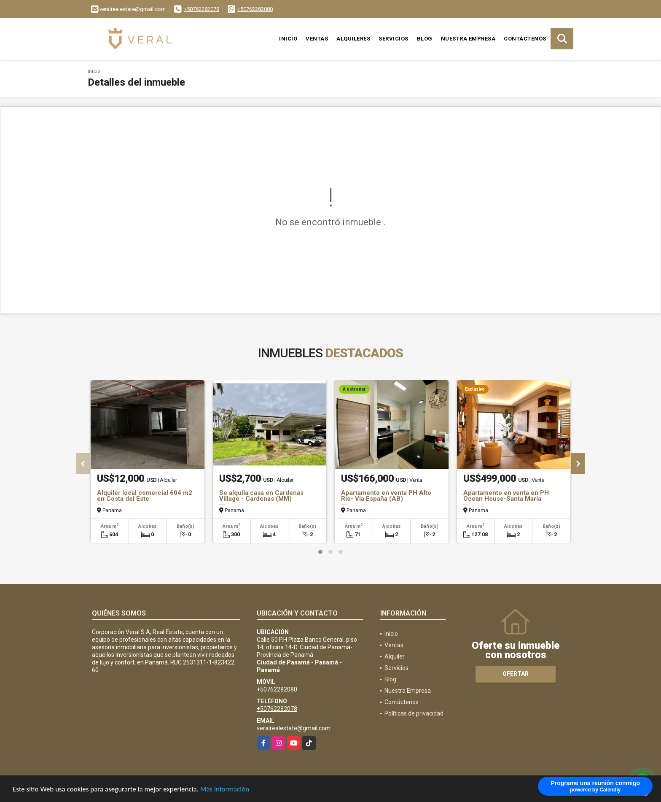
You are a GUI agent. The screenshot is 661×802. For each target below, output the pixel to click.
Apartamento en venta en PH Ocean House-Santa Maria (506, 495)
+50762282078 (201, 9)
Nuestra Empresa (468, 38)
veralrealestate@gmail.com (293, 728)
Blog (425, 38)
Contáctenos (525, 38)
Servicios (393, 38)
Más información (224, 789)
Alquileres (353, 38)
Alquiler (394, 656)
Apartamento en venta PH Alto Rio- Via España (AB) (386, 495)
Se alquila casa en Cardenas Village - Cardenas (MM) (261, 495)
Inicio (288, 38)
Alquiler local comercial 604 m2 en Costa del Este (144, 495)
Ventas (317, 38)
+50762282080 (255, 9)
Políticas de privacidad (413, 713)
